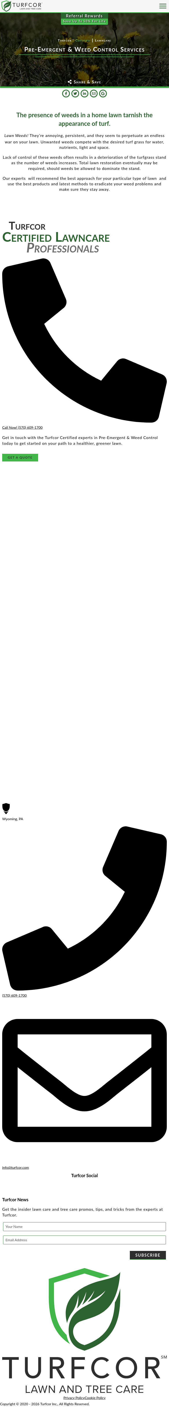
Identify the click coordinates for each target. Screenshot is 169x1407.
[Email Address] (84, 1240)
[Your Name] (84, 1226)
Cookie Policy (95, 1398)
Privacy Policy (74, 1398)
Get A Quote (20, 457)
